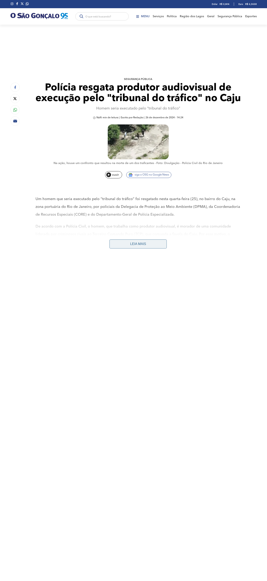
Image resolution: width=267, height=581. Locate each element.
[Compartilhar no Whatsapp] (15, 109)
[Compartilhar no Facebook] (15, 87)
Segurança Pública (230, 16)
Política (172, 16)
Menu (143, 16)
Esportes (251, 16)
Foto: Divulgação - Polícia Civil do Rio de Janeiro (189, 163)
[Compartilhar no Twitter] (15, 98)
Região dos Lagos (192, 16)
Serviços (158, 16)
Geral (210, 16)
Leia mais (138, 244)
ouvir (112, 174)
